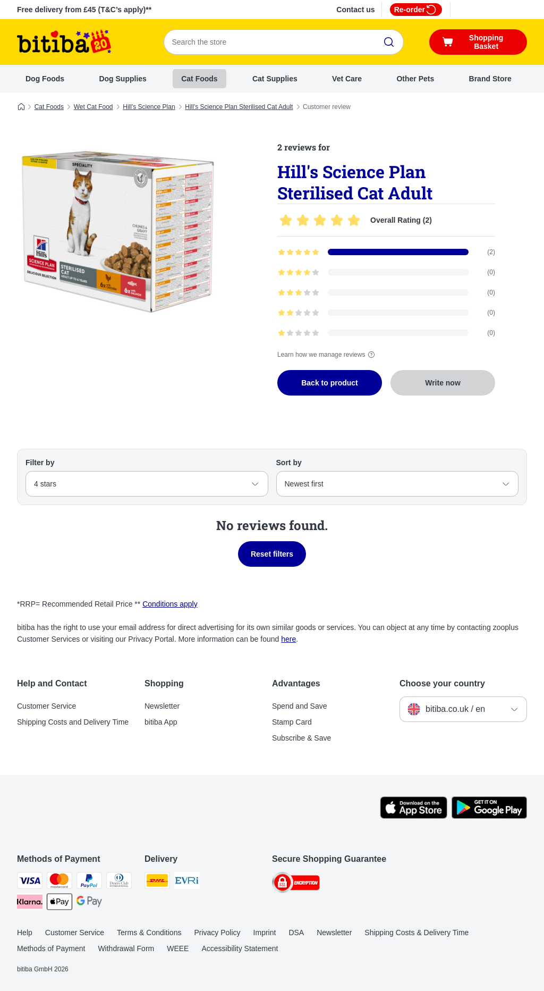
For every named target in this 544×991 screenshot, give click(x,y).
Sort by (289, 462)
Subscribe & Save (301, 738)
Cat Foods (199, 78)
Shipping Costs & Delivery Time (416, 932)
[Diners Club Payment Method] (119, 882)
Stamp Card (292, 722)
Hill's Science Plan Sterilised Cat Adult (239, 107)
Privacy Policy (217, 932)
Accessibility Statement (239, 948)
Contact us (355, 9)
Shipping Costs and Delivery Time (73, 722)
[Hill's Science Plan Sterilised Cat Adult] (118, 230)
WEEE (178, 948)
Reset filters (272, 554)
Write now (443, 383)
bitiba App (160, 722)
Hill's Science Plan (149, 107)
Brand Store (490, 78)
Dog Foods (45, 78)
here (288, 639)
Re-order (416, 9)
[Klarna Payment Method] (29, 903)
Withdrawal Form (126, 948)
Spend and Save (299, 706)
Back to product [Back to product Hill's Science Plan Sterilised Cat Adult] (329, 383)
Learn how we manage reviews (327, 354)
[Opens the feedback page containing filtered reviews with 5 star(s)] (386, 252)
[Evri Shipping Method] (187, 882)
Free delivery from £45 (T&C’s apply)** (84, 9)
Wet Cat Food (93, 107)
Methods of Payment (51, 948)
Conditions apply (170, 604)
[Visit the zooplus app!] (413, 816)
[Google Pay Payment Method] (89, 903)
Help (24, 932)
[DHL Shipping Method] (157, 882)
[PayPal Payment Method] (89, 882)
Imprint (264, 932)
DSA (296, 932)
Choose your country (442, 683)
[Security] (296, 884)
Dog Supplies (122, 78)
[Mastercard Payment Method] (59, 882)
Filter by (40, 462)
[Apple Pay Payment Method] (59, 903)
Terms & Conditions (149, 932)
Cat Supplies (275, 78)
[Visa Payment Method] (29, 882)
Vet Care (347, 78)
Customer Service (46, 706)
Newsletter (162, 706)
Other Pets (415, 78)
